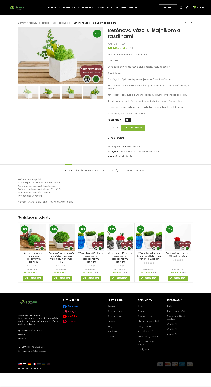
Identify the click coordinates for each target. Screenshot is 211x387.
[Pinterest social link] (123, 157)
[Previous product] (185, 22)
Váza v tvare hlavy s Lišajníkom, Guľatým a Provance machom (149, 256)
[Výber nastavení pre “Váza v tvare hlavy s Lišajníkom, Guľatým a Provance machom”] (149, 278)
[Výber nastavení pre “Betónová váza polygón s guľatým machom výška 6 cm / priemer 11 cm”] (62, 278)
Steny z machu (115, 311)
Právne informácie (176, 311)
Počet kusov (114, 120)
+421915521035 (37, 346)
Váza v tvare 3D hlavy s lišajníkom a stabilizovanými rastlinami (90, 257)
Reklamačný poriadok (149, 336)
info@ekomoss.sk (37, 351)
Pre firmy (112, 331)
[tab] (68, 168)
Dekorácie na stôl (61, 22)
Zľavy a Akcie (144, 326)
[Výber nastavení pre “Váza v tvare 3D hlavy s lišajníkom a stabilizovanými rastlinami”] (91, 278)
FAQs (169, 306)
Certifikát (172, 324)
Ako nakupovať (145, 331)
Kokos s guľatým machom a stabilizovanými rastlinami (33, 257)
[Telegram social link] (131, 157)
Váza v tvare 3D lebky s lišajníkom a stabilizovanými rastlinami (120, 257)
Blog (110, 326)
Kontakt (112, 336)
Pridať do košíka (133, 128)
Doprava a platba (146, 316)
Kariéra (141, 311)
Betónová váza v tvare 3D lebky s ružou (178, 255)
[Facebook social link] (116, 157)
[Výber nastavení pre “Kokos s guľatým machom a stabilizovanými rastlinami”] (33, 278)
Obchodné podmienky (149, 321)
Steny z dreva (115, 316)
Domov (22, 22)
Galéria (111, 321)
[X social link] (119, 157)
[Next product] (191, 22)
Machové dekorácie (39, 22)
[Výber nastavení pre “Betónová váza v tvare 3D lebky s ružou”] (178, 278)
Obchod (167, 7)
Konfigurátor (144, 349)
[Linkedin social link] (127, 157)
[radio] (128, 120)
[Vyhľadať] (181, 8)
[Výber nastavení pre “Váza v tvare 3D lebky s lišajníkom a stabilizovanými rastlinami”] (120, 278)
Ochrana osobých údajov (147, 343)
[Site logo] (17, 7)
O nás (141, 306)
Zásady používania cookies (176, 318)
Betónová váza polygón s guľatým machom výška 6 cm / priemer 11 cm (62, 257)
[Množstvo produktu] (113, 128)
